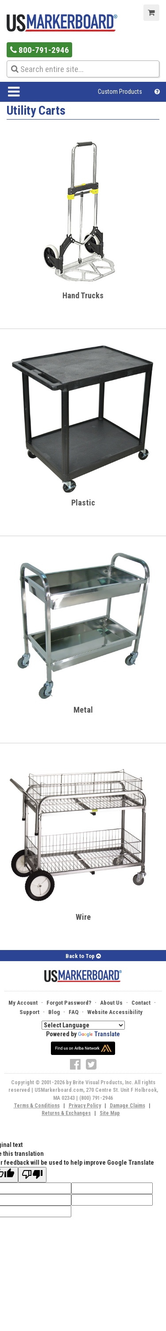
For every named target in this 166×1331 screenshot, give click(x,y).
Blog (54, 1012)
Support (29, 1012)
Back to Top (83, 956)
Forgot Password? (68, 1002)
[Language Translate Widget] (83, 1025)
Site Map (110, 1113)
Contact (141, 1002)
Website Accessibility (115, 1012)
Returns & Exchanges (66, 1113)
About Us (111, 1002)
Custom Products (120, 91)
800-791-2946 (39, 50)
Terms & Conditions (37, 1105)
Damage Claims (127, 1105)
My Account (23, 1002)
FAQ (73, 1012)
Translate (99, 1034)
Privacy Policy (85, 1105)
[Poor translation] (32, 1175)
